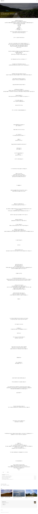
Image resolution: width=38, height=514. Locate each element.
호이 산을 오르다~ (3, 474)
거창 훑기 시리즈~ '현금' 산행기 (5, 478)
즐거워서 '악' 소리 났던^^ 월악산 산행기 (6, 477)
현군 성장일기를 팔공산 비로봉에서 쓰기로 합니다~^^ (7, 479)
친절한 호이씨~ (4, 501)
